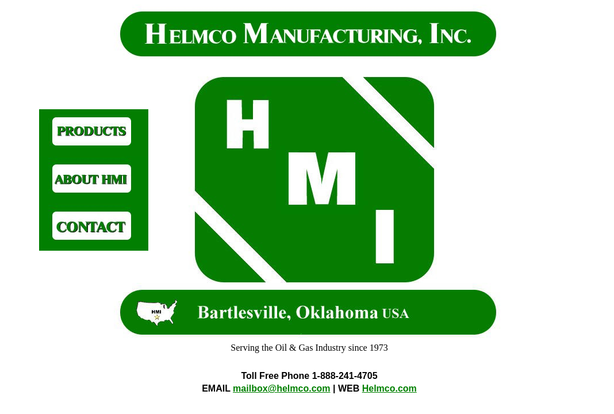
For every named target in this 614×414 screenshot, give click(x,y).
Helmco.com (389, 388)
